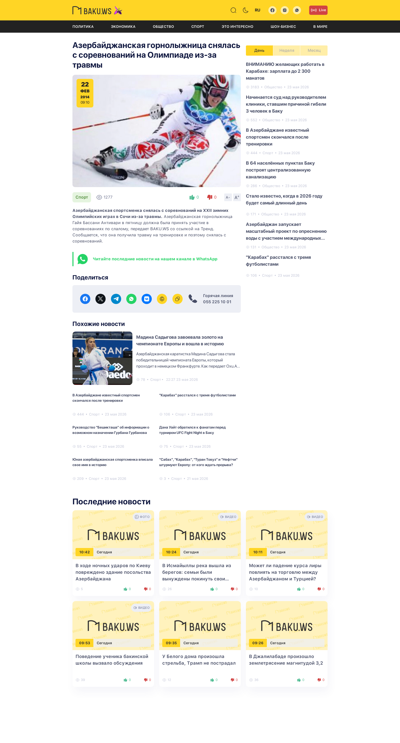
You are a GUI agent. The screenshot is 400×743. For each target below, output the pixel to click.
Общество (163, 27)
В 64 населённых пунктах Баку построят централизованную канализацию (280, 169)
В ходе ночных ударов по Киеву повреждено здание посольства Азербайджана (113, 572)
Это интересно (237, 27)
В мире (320, 27)
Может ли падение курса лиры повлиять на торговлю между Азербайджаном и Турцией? (285, 572)
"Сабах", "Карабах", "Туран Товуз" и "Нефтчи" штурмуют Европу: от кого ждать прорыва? (198, 462)
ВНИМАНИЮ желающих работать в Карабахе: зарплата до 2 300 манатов (285, 71)
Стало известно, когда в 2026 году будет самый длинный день (284, 199)
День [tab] (259, 50)
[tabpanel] (287, 169)
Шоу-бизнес (283, 27)
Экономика (123, 27)
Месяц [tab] (314, 50)
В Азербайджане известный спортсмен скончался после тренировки (106, 398)
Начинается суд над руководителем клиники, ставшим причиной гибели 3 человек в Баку (286, 104)
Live (318, 10)
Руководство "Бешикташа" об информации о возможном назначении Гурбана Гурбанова (110, 430)
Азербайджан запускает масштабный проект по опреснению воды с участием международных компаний (286, 231)
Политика (83, 27)
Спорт (197, 27)
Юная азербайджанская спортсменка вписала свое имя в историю (112, 462)
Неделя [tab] (286, 50)
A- (228, 197)
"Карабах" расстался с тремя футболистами (197, 395)
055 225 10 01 (217, 301)
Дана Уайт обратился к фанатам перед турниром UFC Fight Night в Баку (192, 430)
